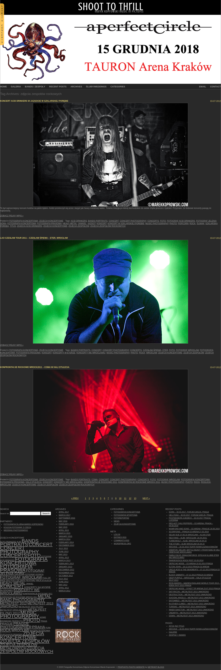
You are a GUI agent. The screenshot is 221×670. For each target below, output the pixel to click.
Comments (121, 540)
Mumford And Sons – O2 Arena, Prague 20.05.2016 (194, 529)
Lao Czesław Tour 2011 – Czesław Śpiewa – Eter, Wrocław (34, 238)
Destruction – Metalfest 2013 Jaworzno (190, 594)
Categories (117, 86)
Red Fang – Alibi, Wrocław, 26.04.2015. (188, 538)
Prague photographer (15, 625)
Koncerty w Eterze (64, 353)
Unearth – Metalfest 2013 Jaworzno (188, 613)
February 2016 (66, 524)
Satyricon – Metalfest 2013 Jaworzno (189, 592)
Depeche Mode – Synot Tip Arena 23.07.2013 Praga (194, 588)
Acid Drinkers (79, 221)
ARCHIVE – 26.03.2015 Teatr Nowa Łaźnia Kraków (193, 547)
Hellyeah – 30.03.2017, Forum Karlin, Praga (191, 515)
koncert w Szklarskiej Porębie (126, 223)
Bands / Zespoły (35, 86)
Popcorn (183, 223)
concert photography (133, 221)
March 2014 (64, 539)
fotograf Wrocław (187, 350)
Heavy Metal (70, 223)
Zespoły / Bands (177, 635)
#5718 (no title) (176, 626)
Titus (13, 226)
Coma (94, 479)
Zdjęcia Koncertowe (51, 221)
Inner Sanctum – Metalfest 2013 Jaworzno (191, 610)
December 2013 (66, 545)
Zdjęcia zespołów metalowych (18, 646)
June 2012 (63, 582)
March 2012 (64, 591)
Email (202, 86)
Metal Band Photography (25, 598)
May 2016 (63, 521)
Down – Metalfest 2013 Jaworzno (186, 616)
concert (114, 221)
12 (130, 498)
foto (163, 221)
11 (125, 498)
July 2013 (63, 548)
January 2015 (65, 536)
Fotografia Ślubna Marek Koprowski (23, 524)
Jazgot (92, 223)
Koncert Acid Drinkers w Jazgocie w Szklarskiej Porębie (34, 101)
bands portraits (98, 221)
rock (193, 223)
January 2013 (65, 567)
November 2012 (66, 573)
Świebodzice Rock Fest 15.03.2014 (186, 560)
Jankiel (82, 223)
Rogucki (206, 482)
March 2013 (64, 560)
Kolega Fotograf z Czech (17, 527)
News (116, 521)
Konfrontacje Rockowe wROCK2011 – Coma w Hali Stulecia (34, 367)
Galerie (173, 632)
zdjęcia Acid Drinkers (29, 226)
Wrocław (151, 353)
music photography (157, 223)
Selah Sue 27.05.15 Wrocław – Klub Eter (190, 535)
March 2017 (64, 515)
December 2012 (66, 570)
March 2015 (64, 533)
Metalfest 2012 (13, 603)
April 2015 (64, 530)
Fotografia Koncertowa (23, 221)
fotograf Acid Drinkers (181, 221)
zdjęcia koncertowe (55, 226)
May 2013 (63, 554)
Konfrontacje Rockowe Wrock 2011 (139, 482)
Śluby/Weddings (96, 86)
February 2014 (66, 542)
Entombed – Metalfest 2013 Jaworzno (189, 601)
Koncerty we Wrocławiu (90, 353)
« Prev (75, 498)
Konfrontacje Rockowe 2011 (100, 482)
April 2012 (64, 588)
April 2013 (64, 557)
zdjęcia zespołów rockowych (107, 226)
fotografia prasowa (49, 223)
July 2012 (63, 579)
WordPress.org (122, 543)
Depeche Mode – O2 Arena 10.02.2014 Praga (191, 563)
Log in (117, 534)
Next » (146, 498)
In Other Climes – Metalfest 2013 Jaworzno (192, 604)
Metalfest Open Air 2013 (13, 610)
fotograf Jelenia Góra (22, 572)
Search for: (4, 513)
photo (173, 223)
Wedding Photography (16, 530)
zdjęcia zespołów (79, 226)
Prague (6, 624)
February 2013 (66, 563)
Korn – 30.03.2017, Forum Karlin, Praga (189, 512)
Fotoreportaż (121, 518)
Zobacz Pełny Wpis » (11, 216)
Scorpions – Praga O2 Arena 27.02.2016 (189, 532)
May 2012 (63, 585)
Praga (44, 621)
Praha (38, 627)
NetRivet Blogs (156, 667)
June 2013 (63, 551)
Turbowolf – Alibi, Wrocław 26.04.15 (188, 541)
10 (120, 498)
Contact (215, 86)
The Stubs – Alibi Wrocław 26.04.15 (186, 544)
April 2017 (64, 512)
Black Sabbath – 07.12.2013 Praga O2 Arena (191, 575)
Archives (76, 86)
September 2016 (67, 518)
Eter (165, 350)
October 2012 (66, 576)
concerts (153, 221)
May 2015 (63, 527)
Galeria (16, 86)
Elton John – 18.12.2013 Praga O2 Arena (189, 567)
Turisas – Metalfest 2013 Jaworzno (187, 607)
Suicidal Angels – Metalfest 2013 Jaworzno (192, 598)
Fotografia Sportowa (125, 515)
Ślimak (200, 223)
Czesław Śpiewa (152, 350)
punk (48, 628)
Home (3, 86)
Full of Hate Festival (23, 580)
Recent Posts (57, 86)
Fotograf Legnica (34, 574)
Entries (120, 537)
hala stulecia (34, 482)
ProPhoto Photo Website (131, 667)
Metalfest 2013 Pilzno (30, 607)
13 (135, 498)
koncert (101, 223)
